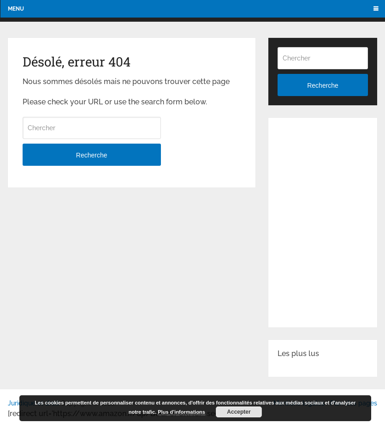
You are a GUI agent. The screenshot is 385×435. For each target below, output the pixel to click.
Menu (16, 9)
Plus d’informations (181, 412)
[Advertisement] (331, 173)
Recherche (91, 155)
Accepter (238, 412)
